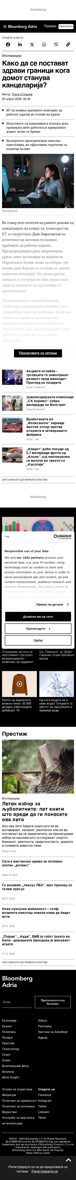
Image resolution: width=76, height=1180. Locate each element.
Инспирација (11, 798)
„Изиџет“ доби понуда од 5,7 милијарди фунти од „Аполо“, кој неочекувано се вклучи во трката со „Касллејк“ (48, 457)
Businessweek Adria (15, 1066)
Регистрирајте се (45, 1171)
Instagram (45, 1100)
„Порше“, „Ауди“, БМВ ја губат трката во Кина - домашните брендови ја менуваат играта (36, 940)
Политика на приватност (19, 1100)
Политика (9, 1032)
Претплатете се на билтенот (53, 1002)
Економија (9, 1020)
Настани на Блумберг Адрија (53, 1035)
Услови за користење (17, 1089)
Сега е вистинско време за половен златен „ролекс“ (32, 863)
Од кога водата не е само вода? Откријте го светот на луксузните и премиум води (56, 705)
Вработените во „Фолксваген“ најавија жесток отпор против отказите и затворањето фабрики (46, 427)
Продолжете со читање (38, 353)
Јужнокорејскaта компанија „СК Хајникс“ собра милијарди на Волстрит (50, 401)
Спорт (6, 1054)
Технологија (10, 1049)
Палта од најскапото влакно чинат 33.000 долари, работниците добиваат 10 (17, 705)
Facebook (44, 1095)
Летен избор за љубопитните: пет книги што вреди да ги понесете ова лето (34, 812)
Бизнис (7, 1026)
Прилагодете (38, 628)
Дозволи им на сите (38, 616)
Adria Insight (10, 1077)
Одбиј (38, 640)
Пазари (7, 1037)
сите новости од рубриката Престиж (24, 963)
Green (6, 1060)
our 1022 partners (30, 557)
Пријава (50, 26)
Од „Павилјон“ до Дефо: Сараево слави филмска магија (56, 655)
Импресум (9, 1095)
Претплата (66, 26)
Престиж (14, 734)
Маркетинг (9, 1112)
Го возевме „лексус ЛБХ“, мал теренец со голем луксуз (37, 887)
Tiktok (42, 1118)
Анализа (8, 1071)
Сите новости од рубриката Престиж (24, 480)
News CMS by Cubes (38, 1153)
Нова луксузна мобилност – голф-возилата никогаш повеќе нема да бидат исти (36, 913)
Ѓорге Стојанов (22, 94)
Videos (42, 1020)
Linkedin (43, 1112)
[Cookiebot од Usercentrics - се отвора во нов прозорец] (54, 537)
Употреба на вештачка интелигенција (18, 1121)
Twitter (42, 1106)
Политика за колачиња (18, 1106)
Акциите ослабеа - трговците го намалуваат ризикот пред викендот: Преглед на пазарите (47, 377)
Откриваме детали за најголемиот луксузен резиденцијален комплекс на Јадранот (18, 657)
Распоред (44, 1026)
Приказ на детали (49, 604)
